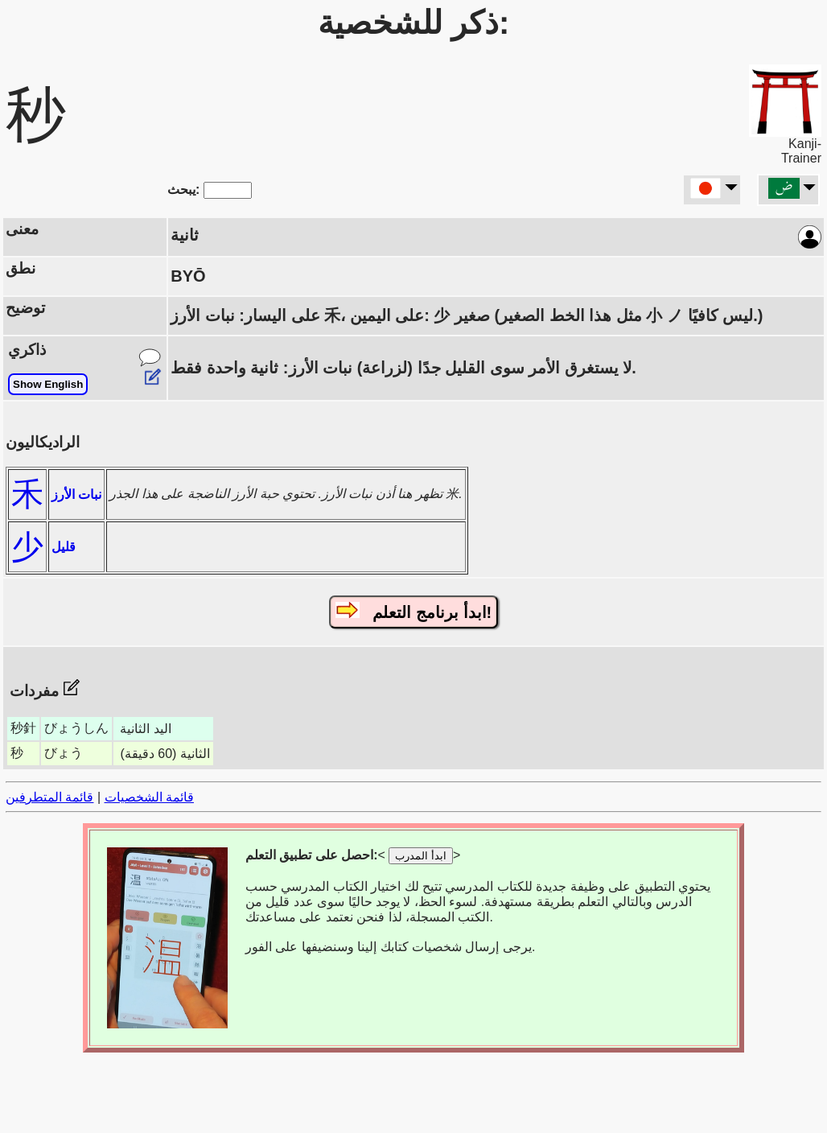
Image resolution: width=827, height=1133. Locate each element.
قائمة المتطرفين (49, 797)
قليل (63, 547)
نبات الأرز (76, 494)
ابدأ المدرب (420, 856)
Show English (48, 384)
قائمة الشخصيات (149, 797)
